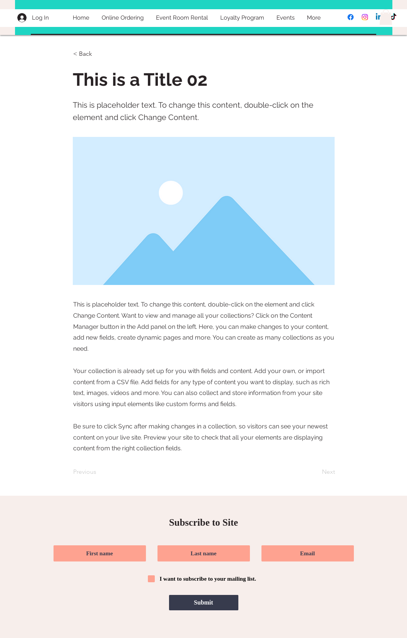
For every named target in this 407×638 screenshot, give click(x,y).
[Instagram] (365, 17)
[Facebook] (351, 17)
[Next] (315, 472)
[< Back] (98, 54)
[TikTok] (393, 17)
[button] (385, 17)
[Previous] (98, 472)
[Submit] (203, 602)
